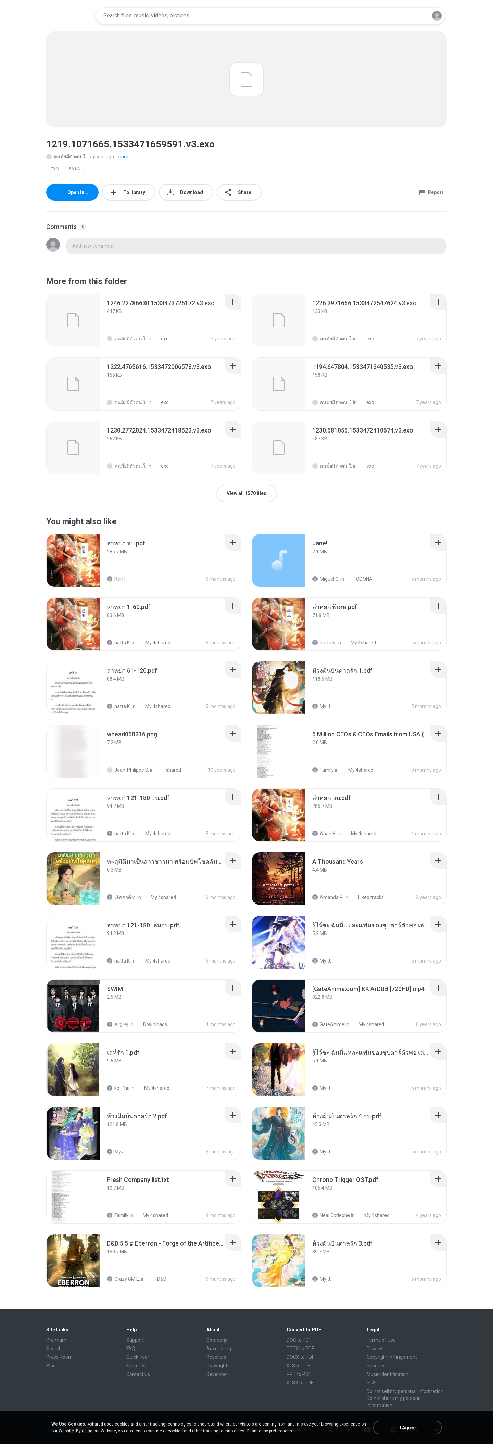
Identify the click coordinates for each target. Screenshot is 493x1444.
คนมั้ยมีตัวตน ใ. (66, 156)
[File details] (73, 320)
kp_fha (118, 1088)
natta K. (119, 642)
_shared (168, 770)
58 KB (74, 169)
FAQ (130, 1348)
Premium (56, 1340)
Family (323, 770)
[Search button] (417, 16)
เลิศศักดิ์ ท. (121, 897)
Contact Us (138, 1374)
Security (375, 1365)
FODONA (359, 579)
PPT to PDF (299, 1374)
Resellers (216, 1357)
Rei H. (116, 579)
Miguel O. (325, 579)
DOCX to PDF (300, 1357)
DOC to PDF (299, 1340)
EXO (55, 169)
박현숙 (118, 1024)
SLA (371, 1382)
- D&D (156, 1279)
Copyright (216, 1365)
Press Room (59, 1357)
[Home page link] (69, 16)
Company (216, 1340)
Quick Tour (137, 1357)
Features (136, 1365)
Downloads (151, 1024)
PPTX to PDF (300, 1348)
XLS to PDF (298, 1365)
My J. (321, 706)
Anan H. (324, 833)
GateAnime (328, 1024)
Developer (217, 1374)
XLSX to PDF (300, 1382)
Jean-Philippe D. (128, 770)
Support (135, 1340)
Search (54, 1348)
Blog (51, 1365)
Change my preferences (269, 1431)
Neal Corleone (331, 1215)
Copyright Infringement (392, 1357)
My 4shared (154, 642)
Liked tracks (367, 897)
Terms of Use (381, 1340)
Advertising (218, 1348)
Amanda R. (328, 897)
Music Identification (387, 1374)
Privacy (374, 1348)
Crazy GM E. (123, 1279)
